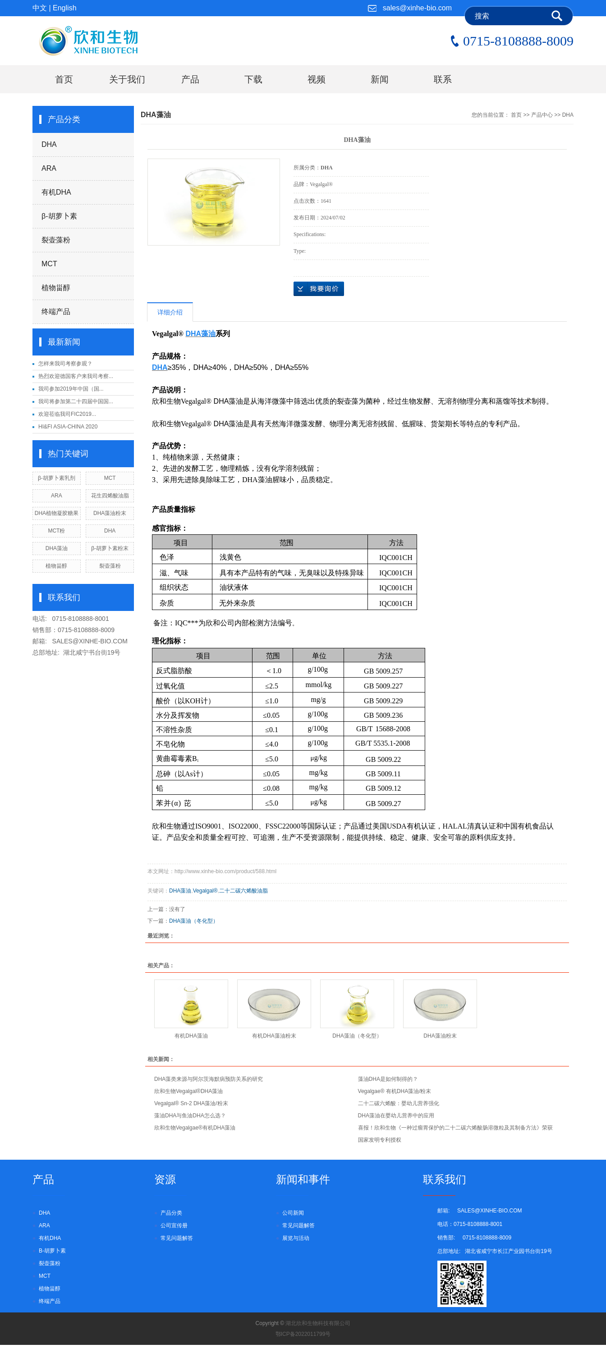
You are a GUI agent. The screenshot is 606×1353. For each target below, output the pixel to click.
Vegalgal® (205, 891)
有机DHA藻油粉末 (274, 1036)
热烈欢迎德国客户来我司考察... (75, 376)
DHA (49, 144)
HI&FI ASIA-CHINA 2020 (67, 427)
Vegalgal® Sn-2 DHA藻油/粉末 (191, 1103)
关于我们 (127, 79)
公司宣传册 (174, 1225)
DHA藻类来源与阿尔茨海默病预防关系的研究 (208, 1079)
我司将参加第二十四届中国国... (75, 401)
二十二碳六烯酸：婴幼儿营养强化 (398, 1103)
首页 (64, 79)
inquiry (319, 289)
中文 (39, 8)
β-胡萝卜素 (59, 216)
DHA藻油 (57, 548)
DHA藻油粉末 (109, 513)
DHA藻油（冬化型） (193, 921)
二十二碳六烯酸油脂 (243, 891)
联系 (443, 79)
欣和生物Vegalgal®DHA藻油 (188, 1091)
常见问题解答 (177, 1238)
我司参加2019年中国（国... (71, 389)
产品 (190, 79)
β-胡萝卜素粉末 (110, 548)
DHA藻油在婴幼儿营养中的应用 (396, 1115)
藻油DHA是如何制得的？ (388, 1079)
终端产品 (55, 311)
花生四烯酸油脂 (110, 495)
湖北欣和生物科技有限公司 (317, 1323)
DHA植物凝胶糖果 (56, 513)
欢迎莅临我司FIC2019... (67, 414)
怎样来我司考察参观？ (65, 363)
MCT (49, 264)
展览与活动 (295, 1238)
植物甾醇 (55, 288)
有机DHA (56, 192)
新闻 (380, 79)
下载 (253, 79)
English (64, 8)
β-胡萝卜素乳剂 (56, 478)
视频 (317, 79)
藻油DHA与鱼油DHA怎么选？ (190, 1115)
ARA (48, 168)
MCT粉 (56, 531)
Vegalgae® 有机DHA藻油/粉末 (395, 1091)
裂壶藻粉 (55, 240)
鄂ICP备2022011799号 (303, 1334)
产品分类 (171, 1213)
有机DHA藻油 (190, 1036)
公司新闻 (293, 1213)
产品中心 (542, 115)
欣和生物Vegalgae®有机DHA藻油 (194, 1128)
